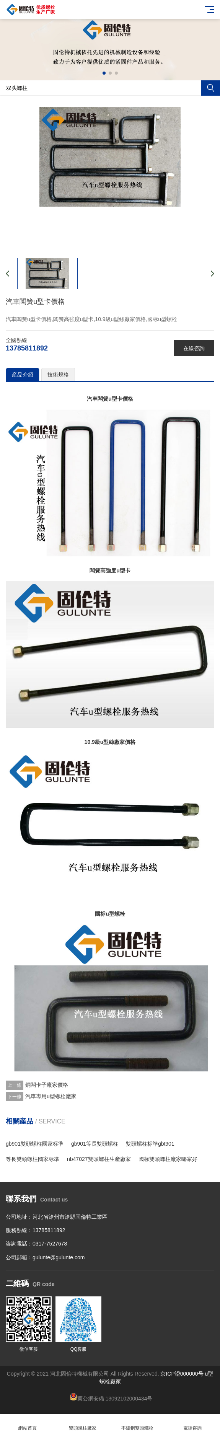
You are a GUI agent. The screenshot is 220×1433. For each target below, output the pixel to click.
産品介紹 (22, 375)
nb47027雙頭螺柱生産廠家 (99, 1159)
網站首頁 (27, 1424)
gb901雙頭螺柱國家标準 (35, 1144)
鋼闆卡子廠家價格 (46, 1085)
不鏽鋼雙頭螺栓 (137, 1424)
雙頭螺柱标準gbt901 (150, 1144)
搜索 (210, 88)
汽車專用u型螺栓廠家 (51, 1096)
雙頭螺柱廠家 (82, 1424)
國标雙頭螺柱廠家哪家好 (168, 1159)
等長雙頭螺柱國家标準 (32, 1159)
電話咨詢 (192, 1424)
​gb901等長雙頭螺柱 (94, 1144)
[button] (104, 73)
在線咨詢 (194, 348)
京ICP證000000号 (181, 1374)
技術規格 (58, 375)
